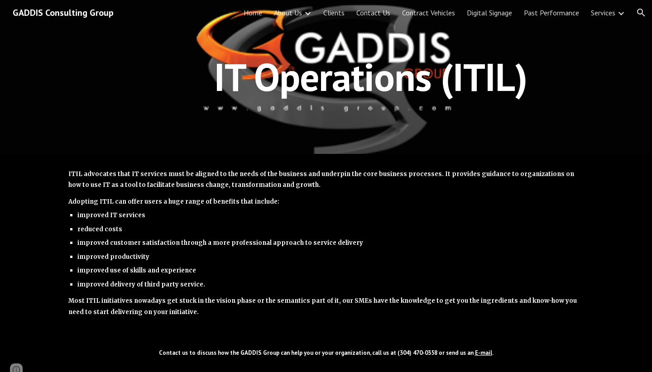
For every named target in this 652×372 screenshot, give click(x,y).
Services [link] (603, 12)
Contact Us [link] (373, 12)
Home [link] (253, 12)
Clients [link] (334, 12)
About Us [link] (288, 12)
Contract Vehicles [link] (428, 12)
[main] (370, 77)
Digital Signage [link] (489, 12)
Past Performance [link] (551, 12)
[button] (641, 13)
